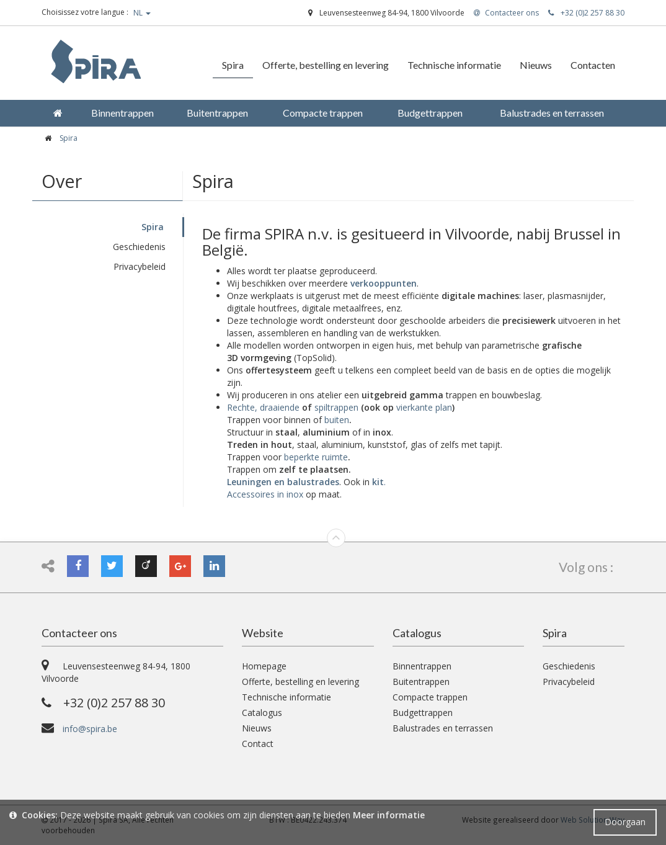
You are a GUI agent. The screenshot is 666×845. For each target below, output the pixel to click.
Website (262, 633)
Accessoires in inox (265, 494)
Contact (257, 743)
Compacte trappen (430, 697)
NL (142, 12)
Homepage (264, 666)
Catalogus (262, 712)
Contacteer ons (79, 633)
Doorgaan (625, 822)
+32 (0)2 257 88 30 (586, 12)
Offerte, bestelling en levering (300, 681)
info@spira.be (90, 729)
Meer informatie (389, 815)
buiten (336, 420)
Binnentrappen (422, 666)
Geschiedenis (139, 247)
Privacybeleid (139, 266)
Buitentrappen (421, 681)
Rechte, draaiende (263, 407)
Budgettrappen (423, 712)
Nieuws (257, 728)
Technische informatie (286, 697)
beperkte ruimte (316, 457)
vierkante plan (424, 407)
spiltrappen (336, 407)
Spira (152, 227)
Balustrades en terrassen (443, 728)
